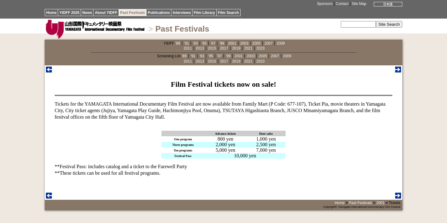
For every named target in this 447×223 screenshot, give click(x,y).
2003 (244, 43)
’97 (212, 43)
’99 (221, 43)
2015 (212, 48)
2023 (260, 48)
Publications (159, 13)
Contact (342, 4)
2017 (224, 48)
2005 (256, 43)
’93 (195, 43)
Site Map (359, 4)
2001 (232, 43)
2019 (236, 48)
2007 (268, 43)
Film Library (204, 13)
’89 (177, 43)
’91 (186, 43)
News (87, 13)
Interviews (182, 13)
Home (51, 13)
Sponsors (325, 4)
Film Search (228, 13)
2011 (188, 48)
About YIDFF (106, 13)
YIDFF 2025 (69, 13)
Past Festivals (132, 13)
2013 (200, 48)
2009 (281, 43)
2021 (248, 48)
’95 (204, 43)
